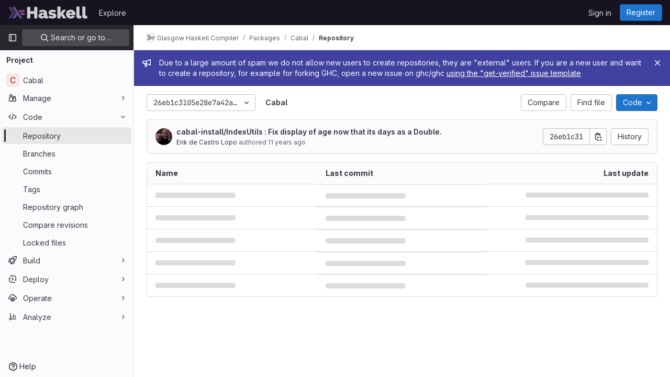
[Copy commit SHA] (598, 136)
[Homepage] (48, 12)
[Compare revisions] (66, 224)
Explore (112, 12)
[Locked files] (66, 242)
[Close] (657, 63)
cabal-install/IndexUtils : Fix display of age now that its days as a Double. (309, 131)
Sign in (599, 12)
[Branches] (66, 153)
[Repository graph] (66, 206)
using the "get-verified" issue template (513, 73)
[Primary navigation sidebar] (12, 37)
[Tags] (66, 189)
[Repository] (66, 135)
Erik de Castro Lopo (206, 142)
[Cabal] (66, 80)
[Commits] (66, 171)
